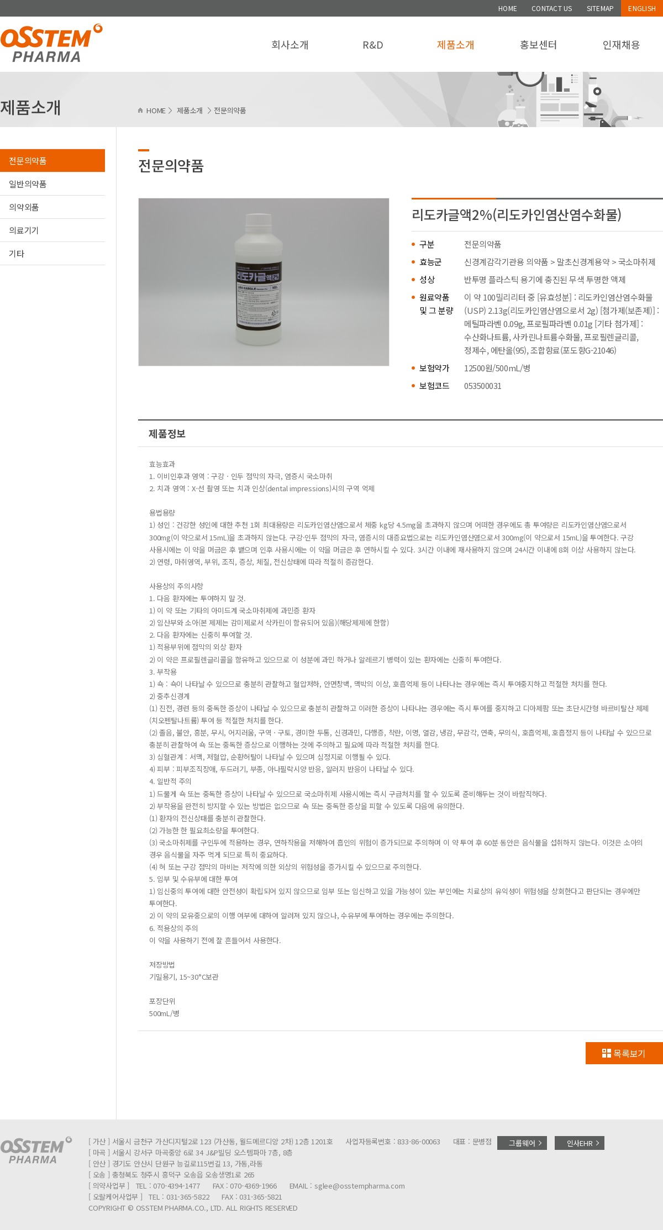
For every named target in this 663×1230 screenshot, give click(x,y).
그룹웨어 (522, 1143)
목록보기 (629, 1053)
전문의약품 (28, 160)
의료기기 (24, 230)
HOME (507, 8)
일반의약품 (28, 184)
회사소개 (289, 44)
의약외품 (24, 207)
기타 (16, 253)
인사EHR (580, 1143)
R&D (372, 44)
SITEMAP (600, 8)
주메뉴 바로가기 (0, 0)
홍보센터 (538, 44)
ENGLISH (642, 8)
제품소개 (455, 44)
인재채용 (621, 44)
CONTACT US (552, 8)
